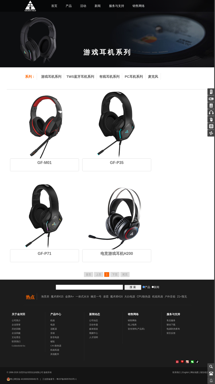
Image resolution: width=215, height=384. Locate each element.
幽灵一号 (96, 296)
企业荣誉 (16, 324)
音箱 (52, 333)
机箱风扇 (157, 296)
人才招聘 (93, 337)
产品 (69, 6)
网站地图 (194, 372)
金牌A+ (69, 296)
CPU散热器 (143, 296)
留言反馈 (171, 333)
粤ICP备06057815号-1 (66, 379)
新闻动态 (94, 314)
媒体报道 (93, 329)
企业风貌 (16, 333)
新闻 (98, 6)
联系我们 (16, 341)
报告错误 (204, 372)
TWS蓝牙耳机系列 (80, 76)
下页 (115, 274)
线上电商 (132, 324)
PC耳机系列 (134, 76)
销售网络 (139, 6)
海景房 (45, 296)
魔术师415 (57, 296)
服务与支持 (116, 6)
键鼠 (52, 341)
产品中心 (55, 314)
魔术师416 (116, 296)
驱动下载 (171, 324)
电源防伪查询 (173, 329)
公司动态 (93, 320)
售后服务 (171, 320)
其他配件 (54, 354)
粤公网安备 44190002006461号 (22, 379)
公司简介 (16, 320)
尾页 (125, 274)
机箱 (52, 320)
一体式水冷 (82, 296)
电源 (52, 324)
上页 (98, 274)
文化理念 (16, 337)
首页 (54, 6)
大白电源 (129, 296)
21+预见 (182, 296)
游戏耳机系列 (51, 76)
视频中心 (93, 333)
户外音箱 (170, 296)
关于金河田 (18, 314)
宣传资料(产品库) (136, 329)
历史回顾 (16, 329)
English (185, 372)
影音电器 (54, 337)
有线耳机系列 (109, 76)
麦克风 (153, 76)
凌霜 (106, 296)
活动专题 (93, 324)
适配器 (53, 329)
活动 (83, 6)
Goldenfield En (18, 345)
